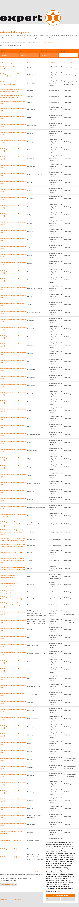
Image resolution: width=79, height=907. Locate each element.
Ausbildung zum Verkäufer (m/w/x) (10, 840)
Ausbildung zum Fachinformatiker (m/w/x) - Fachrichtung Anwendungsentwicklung (12, 539)
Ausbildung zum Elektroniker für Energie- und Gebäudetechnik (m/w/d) (12, 90)
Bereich (22, 51)
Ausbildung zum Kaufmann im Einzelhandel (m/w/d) (13, 629)
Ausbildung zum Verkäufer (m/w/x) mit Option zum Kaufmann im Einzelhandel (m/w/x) (11, 524)
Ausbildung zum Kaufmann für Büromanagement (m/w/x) (9, 576)
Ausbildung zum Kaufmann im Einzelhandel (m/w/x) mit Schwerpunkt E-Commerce (13, 516)
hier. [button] (58, 891)
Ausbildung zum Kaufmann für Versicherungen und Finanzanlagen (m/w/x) (10, 605)
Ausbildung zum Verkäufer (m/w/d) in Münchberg (11, 832)
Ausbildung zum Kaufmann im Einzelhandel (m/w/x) (13, 109)
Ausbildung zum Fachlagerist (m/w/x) (11, 552)
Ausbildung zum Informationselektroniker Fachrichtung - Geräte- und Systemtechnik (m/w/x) (12, 560)
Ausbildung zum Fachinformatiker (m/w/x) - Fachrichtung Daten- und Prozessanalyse (12, 545)
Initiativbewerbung (49, 42)
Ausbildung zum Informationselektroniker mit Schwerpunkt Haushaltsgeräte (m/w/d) (13, 568)
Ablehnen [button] (68, 899)
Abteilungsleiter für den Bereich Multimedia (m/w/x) (9, 75)
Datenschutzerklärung (15, 899)
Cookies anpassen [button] (52, 899)
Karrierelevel (43, 51)
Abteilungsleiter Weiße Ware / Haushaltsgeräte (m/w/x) (9, 83)
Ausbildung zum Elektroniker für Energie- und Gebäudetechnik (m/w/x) (12, 96)
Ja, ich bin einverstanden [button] (60, 895)
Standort (2, 51)
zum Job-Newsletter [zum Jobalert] (7, 884)
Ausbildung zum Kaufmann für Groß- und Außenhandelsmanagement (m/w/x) (12, 598)
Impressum (3, 899)
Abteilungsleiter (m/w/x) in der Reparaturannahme (9, 68)
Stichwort (62, 51)
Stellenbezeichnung (6, 63)
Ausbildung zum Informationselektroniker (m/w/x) (12, 102)
